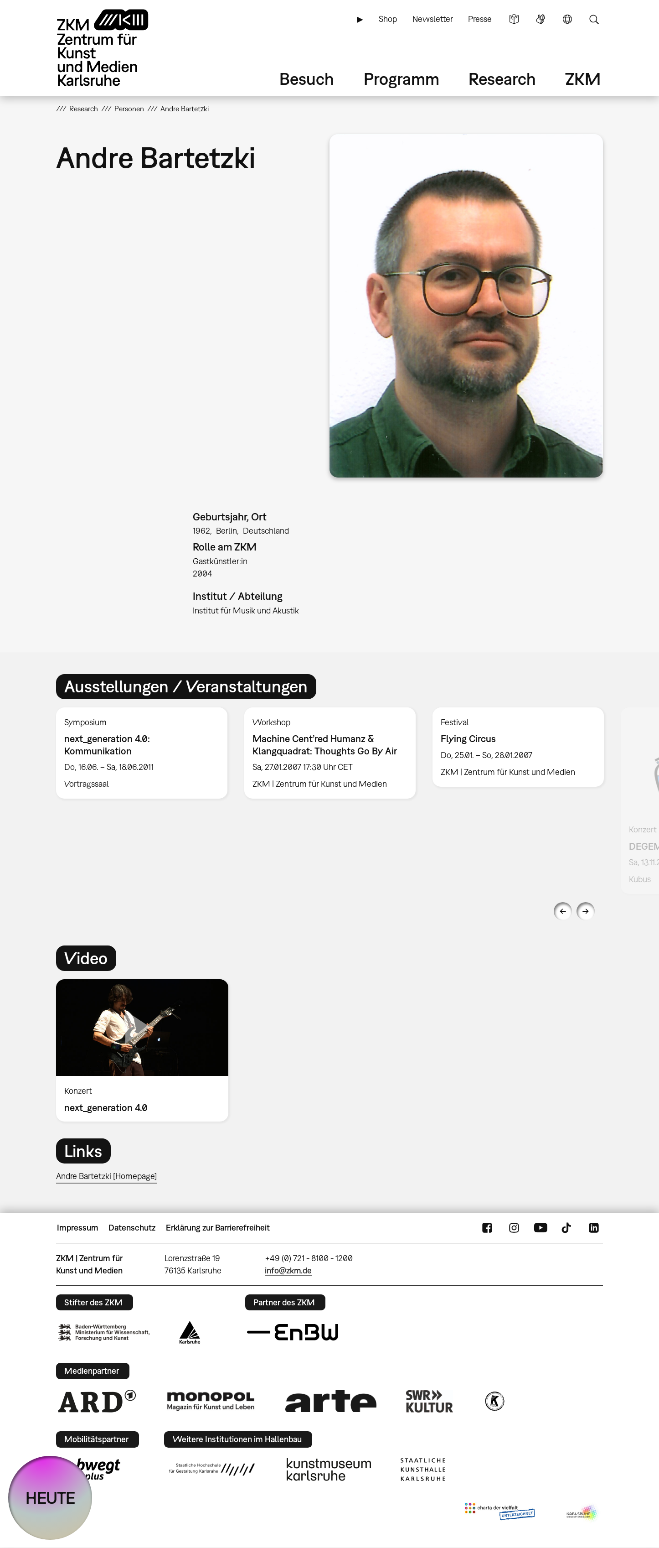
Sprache (567, 19)
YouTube (540, 1228)
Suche (594, 19)
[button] (466, 305)
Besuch (306, 78)
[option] (142, 753)
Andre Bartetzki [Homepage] (106, 1176)
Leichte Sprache (514, 19)
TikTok (567, 1228)
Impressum (77, 1227)
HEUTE (50, 1497)
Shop (388, 19)
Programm (401, 78)
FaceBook (487, 1228)
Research (502, 78)
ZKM (583, 78)
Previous (563, 911)
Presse (480, 19)
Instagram (514, 1228)
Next (586, 911)
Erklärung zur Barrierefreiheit (218, 1227)
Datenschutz (131, 1227)
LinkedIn (594, 1228)
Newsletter (432, 19)
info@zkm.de (288, 1270)
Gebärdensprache (540, 19)
